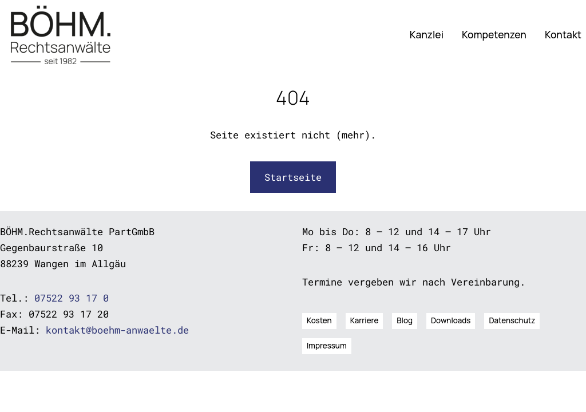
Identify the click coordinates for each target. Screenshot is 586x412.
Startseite (293, 177)
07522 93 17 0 (71, 297)
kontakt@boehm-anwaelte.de (117, 329)
